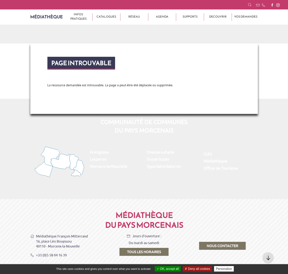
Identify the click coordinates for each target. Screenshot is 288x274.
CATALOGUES (106, 17)
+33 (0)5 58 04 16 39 (48, 255)
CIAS (207, 154)
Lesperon (98, 159)
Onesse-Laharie (160, 152)
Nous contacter (222, 246)
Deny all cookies (197, 268)
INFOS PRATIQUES (78, 16)
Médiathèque (46, 17)
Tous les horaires (144, 252)
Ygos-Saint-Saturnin (164, 166)
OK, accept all (168, 268)
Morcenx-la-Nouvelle (108, 166)
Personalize (224, 268)
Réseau (134, 17)
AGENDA (162, 17)
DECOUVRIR (218, 17)
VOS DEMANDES (245, 17)
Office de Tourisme (220, 168)
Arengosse (99, 152)
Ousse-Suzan (158, 159)
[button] (250, 5)
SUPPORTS (190, 17)
